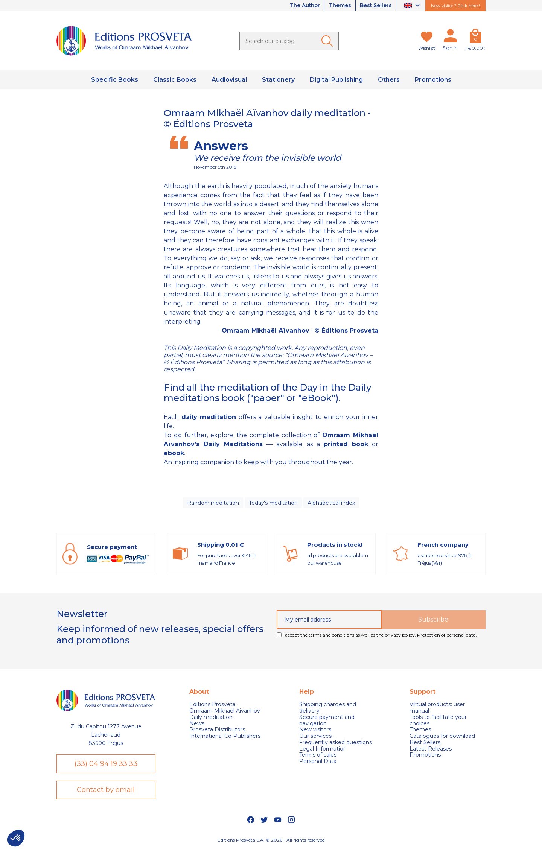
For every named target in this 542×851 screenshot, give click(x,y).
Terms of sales (317, 756)
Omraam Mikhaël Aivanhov (224, 712)
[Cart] (475, 37)
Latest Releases (431, 749)
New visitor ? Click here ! (455, 5)
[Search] (289, 41)
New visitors (315, 731)
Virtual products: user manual (437, 708)
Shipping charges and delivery (327, 708)
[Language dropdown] (413, 6)
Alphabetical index (332, 503)
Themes (338, 5)
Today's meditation (274, 503)
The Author (302, 5)
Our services (315, 737)
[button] (16, 838)
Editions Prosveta (212, 705)
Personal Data (317, 762)
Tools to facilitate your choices (438, 721)
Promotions (425, 756)
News (196, 724)
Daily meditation (211, 718)
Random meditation (212, 503)
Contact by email (106, 791)
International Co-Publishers (224, 737)
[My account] (450, 37)
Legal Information (323, 749)
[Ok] (328, 41)
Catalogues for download (442, 737)
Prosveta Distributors (217, 731)
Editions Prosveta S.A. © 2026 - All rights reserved (271, 842)
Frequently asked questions (335, 743)
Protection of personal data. (447, 636)
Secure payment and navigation (327, 721)
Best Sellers (375, 5)
